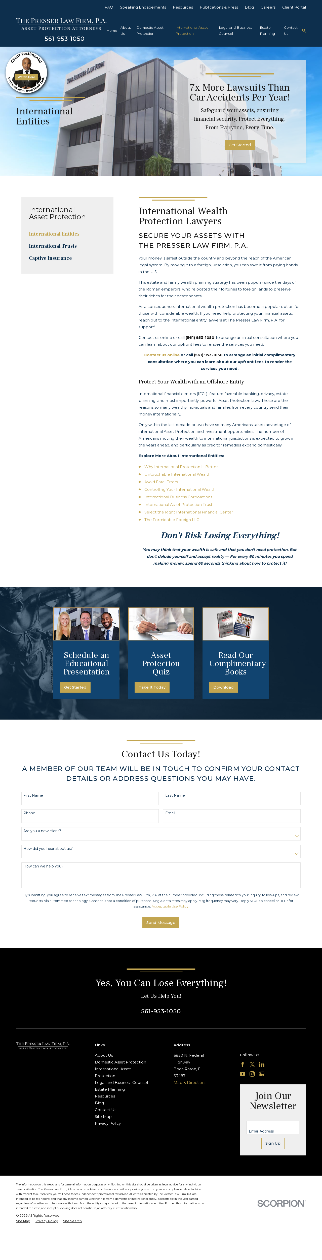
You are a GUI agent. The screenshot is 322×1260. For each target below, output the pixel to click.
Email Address (261, 1131)
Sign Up (272, 1143)
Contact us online (162, 354)
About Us (104, 1055)
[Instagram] (252, 1074)
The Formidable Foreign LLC (171, 519)
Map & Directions (190, 1082)
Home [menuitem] (111, 30)
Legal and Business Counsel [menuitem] (235, 30)
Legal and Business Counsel (121, 1082)
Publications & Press (219, 7)
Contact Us (105, 1109)
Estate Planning (110, 1089)
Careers (268, 7)
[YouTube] (242, 1074)
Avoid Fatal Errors (161, 481)
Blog (249, 7)
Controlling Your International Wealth (180, 489)
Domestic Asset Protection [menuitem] (150, 30)
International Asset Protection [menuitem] (192, 30)
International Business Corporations (178, 497)
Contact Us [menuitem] (291, 30)
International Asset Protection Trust (178, 504)
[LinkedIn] (261, 1064)
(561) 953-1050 (200, 337)
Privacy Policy (108, 1123)
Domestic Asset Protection (120, 1062)
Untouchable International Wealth (177, 474)
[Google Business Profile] (261, 1074)
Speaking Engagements (143, 7)
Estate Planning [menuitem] (267, 30)
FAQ (109, 7)
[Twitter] (252, 1064)
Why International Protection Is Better (181, 466)
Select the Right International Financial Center (188, 512)
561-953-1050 (65, 38)
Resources (183, 7)
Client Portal (294, 7)
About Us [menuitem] (125, 30)
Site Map (103, 1116)
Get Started (240, 144)
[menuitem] (67, 234)
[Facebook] (242, 1064)
